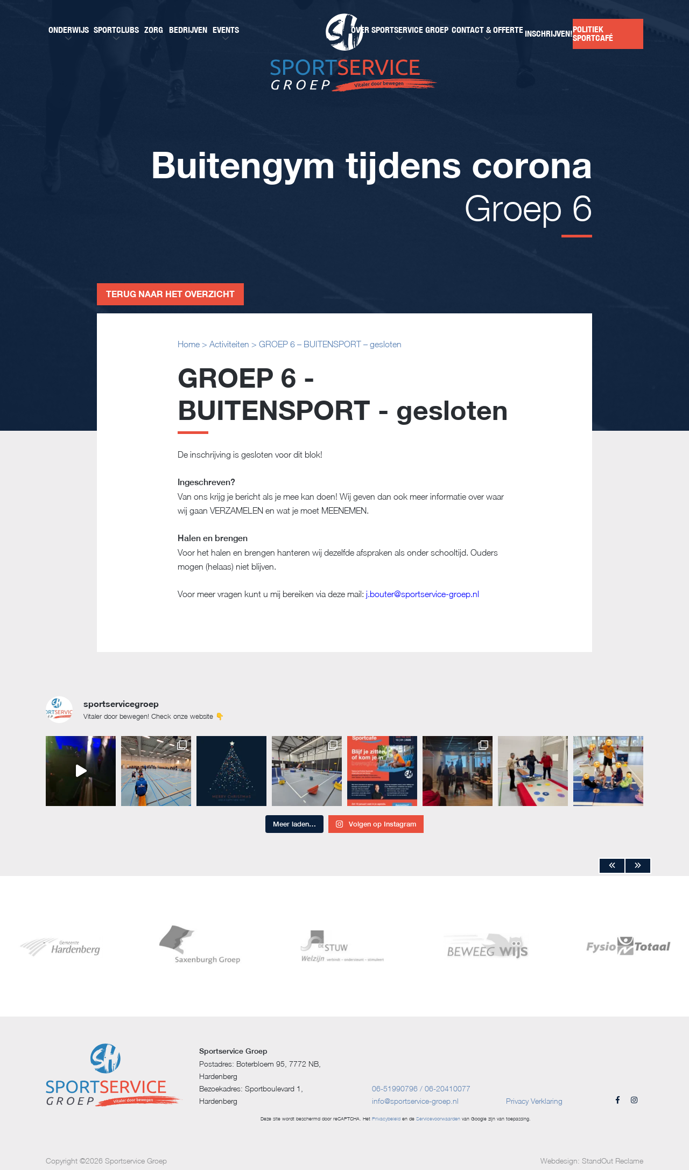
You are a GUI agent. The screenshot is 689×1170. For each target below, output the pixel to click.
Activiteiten (229, 344)
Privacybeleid (386, 1119)
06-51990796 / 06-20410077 (421, 1088)
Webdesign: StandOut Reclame (591, 1160)
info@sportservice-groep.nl (415, 1100)
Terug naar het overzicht (170, 294)
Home (189, 344)
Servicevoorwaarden (438, 1119)
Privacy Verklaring (534, 1100)
